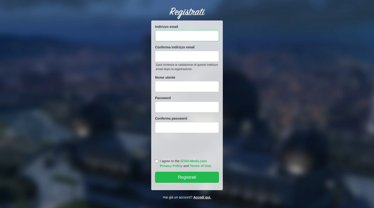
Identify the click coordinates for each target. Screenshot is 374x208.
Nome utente (165, 77)
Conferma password (171, 118)
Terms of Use (200, 166)
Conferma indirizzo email (175, 47)
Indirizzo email (166, 27)
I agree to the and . (183, 163)
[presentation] (187, 145)
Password (163, 98)
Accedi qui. (202, 197)
